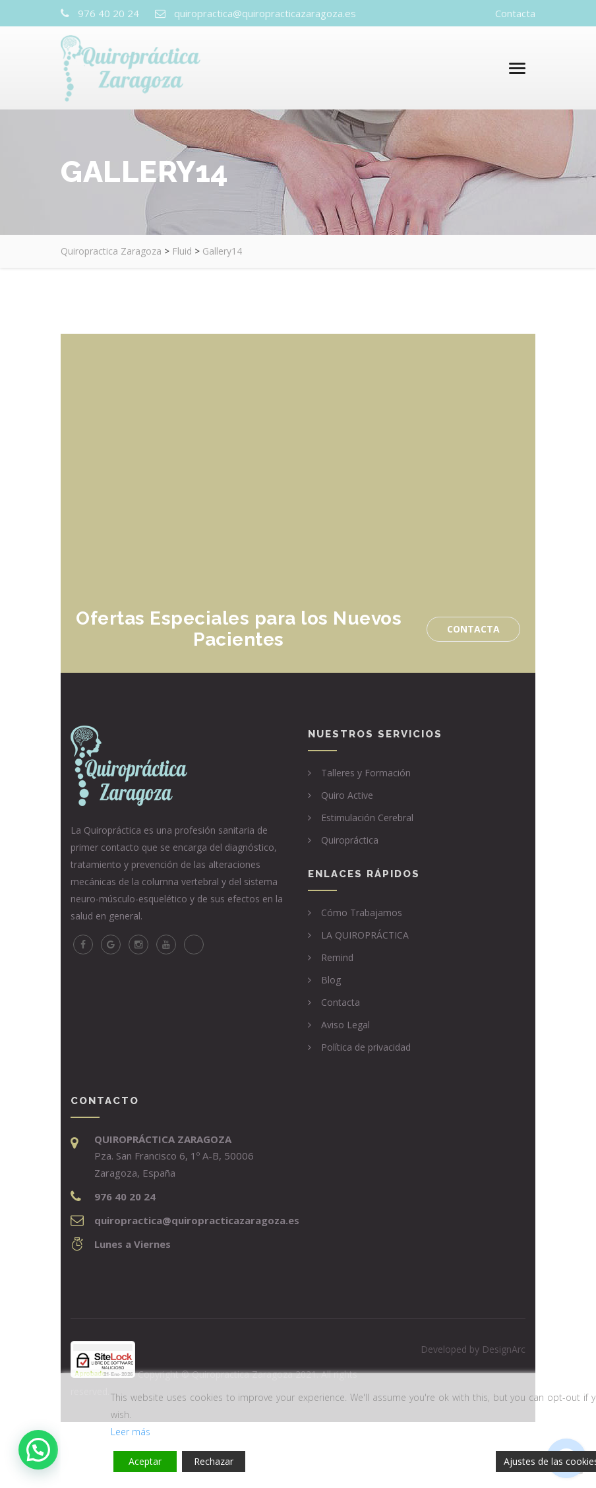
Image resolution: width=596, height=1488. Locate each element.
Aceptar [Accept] (145, 1461)
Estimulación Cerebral (367, 817)
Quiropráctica (349, 840)
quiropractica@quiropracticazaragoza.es (265, 13)
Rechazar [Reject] (213, 1461)
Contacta (515, 13)
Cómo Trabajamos (361, 912)
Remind (337, 957)
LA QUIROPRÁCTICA (365, 935)
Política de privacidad (366, 1047)
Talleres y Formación (366, 772)
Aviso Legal (345, 1024)
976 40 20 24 (108, 13)
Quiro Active (347, 795)
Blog (331, 980)
